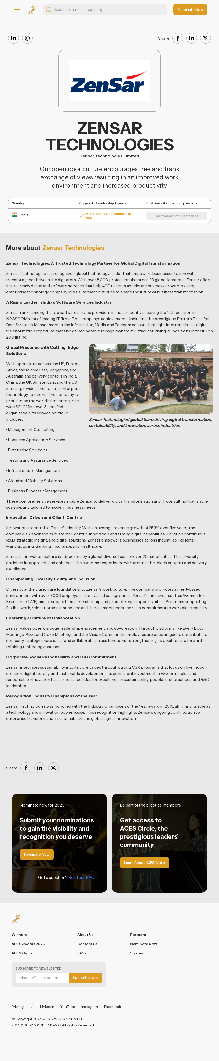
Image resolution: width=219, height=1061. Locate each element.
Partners (138, 934)
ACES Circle (22, 953)
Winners (19, 934)
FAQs (81, 953)
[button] (17, 9)
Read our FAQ (81, 877)
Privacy (18, 1006)
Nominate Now (143, 944)
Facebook (112, 1006)
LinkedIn (47, 1006)
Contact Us (87, 944)
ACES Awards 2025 (28, 944)
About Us (85, 934)
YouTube (67, 1006)
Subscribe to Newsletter (38, 968)
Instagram (89, 1006)
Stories (136, 953)
